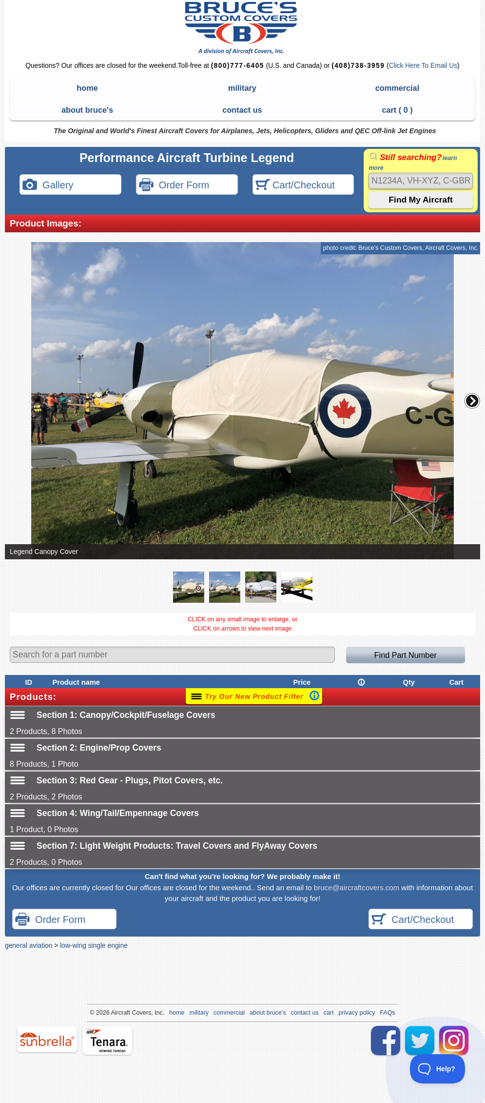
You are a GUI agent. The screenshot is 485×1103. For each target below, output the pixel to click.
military (242, 87)
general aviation (28, 945)
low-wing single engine (94, 945)
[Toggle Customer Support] (438, 1068)
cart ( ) (397, 109)
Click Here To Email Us (423, 65)
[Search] (421, 181)
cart (329, 1012)
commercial (397, 87)
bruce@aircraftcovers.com (356, 887)
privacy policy (357, 1012)
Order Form (174, 185)
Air (114, 1012)
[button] (472, 401)
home (87, 87)
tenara (107, 1040)
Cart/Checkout (295, 185)
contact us (242, 109)
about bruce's (87, 109)
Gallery (47, 185)
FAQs (387, 1012)
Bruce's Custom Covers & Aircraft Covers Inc (242, 28)
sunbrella (47, 1039)
